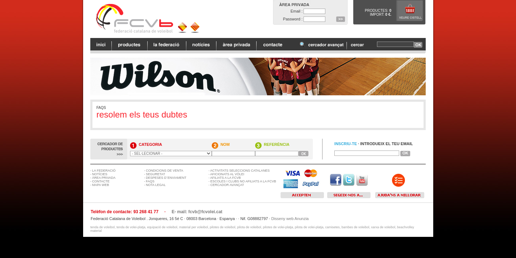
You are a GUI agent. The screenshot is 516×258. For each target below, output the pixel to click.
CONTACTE (101, 181)
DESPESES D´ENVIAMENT (166, 178)
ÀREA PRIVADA (103, 178)
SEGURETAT (155, 174)
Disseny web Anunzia (290, 218)
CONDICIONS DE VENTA (164, 170)
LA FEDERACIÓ (104, 170)
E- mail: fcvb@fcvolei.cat (197, 211)
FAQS (150, 181)
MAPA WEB (100, 185)
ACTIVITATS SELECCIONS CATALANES (240, 170)
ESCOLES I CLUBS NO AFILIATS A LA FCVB (243, 181)
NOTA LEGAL (156, 185)
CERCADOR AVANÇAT (227, 185)
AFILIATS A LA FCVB (225, 178)
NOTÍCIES (100, 174)
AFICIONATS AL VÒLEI (227, 174)
